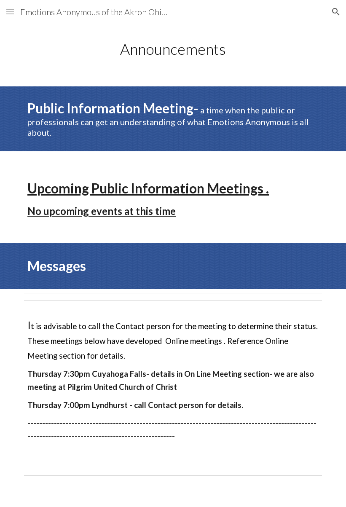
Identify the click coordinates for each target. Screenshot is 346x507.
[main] (173, 49)
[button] (10, 11)
